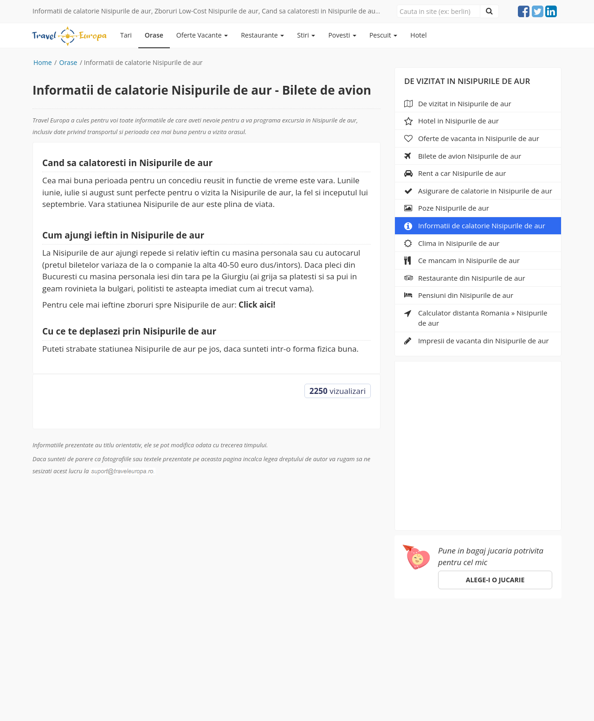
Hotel (418, 35)
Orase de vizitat (95, 628)
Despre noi (291, 628)
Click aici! (257, 304)
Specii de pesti (236, 628)
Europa (45, 628)
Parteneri (336, 628)
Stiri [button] (306, 35)
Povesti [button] (342, 35)
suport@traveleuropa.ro (329, 643)
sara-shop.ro (292, 702)
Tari (126, 35)
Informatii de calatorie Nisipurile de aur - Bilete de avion (201, 90)
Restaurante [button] (262, 35)
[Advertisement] (478, 442)
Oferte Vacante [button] (202, 35)
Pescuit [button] (383, 35)
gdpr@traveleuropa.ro (271, 692)
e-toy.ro (340, 702)
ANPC (399, 628)
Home (42, 62)
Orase (154, 35)
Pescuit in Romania (167, 628)
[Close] (438, 11)
